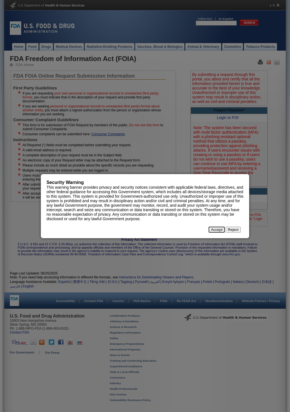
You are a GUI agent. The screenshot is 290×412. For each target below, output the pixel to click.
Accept (216, 230)
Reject (233, 230)
